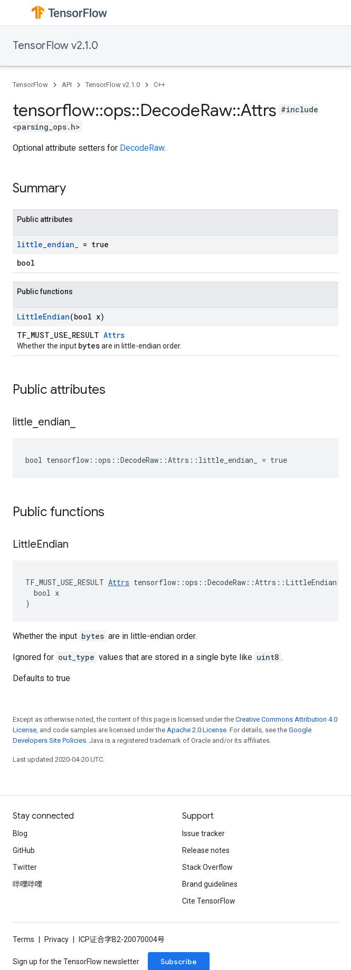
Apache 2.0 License (196, 730)
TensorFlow (30, 85)
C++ (159, 85)
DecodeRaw (142, 148)
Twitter (25, 867)
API (67, 85)
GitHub (24, 850)
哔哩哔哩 (27, 884)
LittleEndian (43, 317)
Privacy (56, 939)
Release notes (206, 850)
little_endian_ (48, 244)
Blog (20, 833)
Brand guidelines (210, 884)
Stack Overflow (207, 867)
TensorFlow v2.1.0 (55, 45)
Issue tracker (203, 833)
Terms (23, 939)
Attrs (114, 335)
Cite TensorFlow (208, 901)
